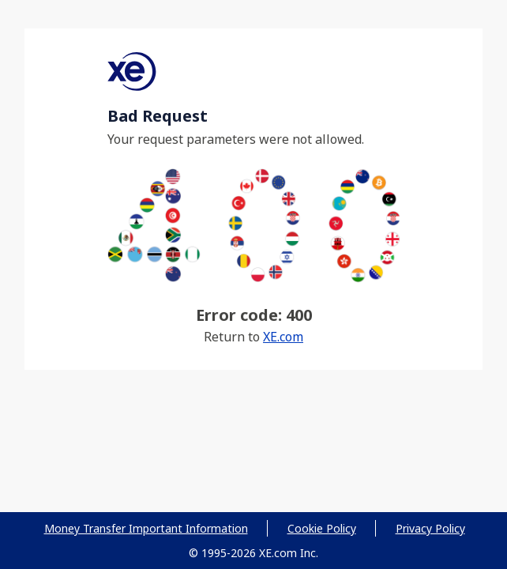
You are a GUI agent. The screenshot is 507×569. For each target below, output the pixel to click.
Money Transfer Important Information (146, 528)
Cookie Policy (321, 528)
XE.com (283, 336)
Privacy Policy (430, 528)
